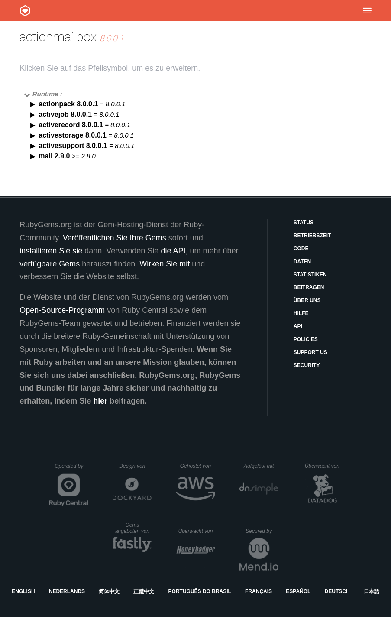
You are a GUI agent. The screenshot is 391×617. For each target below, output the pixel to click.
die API (173, 250)
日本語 (371, 591)
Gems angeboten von (133, 528)
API (298, 326)
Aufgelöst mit (261, 466)
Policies (306, 339)
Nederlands (67, 591)
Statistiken (310, 275)
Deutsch (337, 591)
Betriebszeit (312, 236)
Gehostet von (197, 466)
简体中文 (109, 591)
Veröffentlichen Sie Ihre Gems (114, 237)
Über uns (307, 300)
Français (258, 591)
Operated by (71, 469)
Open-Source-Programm (62, 310)
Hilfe (301, 313)
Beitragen (309, 287)
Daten (302, 262)
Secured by (262, 531)
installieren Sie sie (50, 250)
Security (307, 365)
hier (100, 401)
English (23, 591)
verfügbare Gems (49, 263)
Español (298, 591)
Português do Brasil (199, 591)
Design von (135, 466)
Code (301, 249)
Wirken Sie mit (164, 263)
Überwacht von (323, 466)
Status (303, 223)
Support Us (310, 352)
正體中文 (143, 591)
